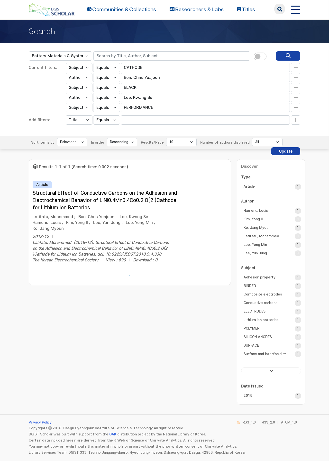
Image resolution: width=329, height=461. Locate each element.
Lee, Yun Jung (255, 253)
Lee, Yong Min (255, 245)
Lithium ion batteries (261, 320)
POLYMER (251, 328)
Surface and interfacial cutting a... (265, 354)
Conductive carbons (260, 303)
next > (271, 370)
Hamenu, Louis (256, 211)
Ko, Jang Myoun (257, 228)
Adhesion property (259, 277)
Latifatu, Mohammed (261, 236)
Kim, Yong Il (253, 219)
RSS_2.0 (268, 422)
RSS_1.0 (249, 422)
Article (249, 186)
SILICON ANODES (258, 337)
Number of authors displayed (225, 142)
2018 (248, 396)
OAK (112, 434)
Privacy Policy (40, 422)
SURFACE (251, 345)
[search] (288, 56)
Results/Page (152, 142)
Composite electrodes (263, 294)
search (279, 9)
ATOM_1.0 (289, 422)
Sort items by (43, 142)
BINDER (250, 286)
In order (97, 142)
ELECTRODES (254, 311)
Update (285, 151)
